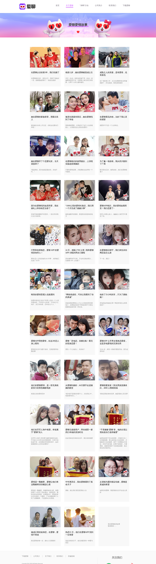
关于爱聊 (69, 5)
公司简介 (98, 5)
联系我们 (112, 5)
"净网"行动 (84, 5)
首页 (57, 5)
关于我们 (48, 556)
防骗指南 (71, 556)
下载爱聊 (126, 5)
